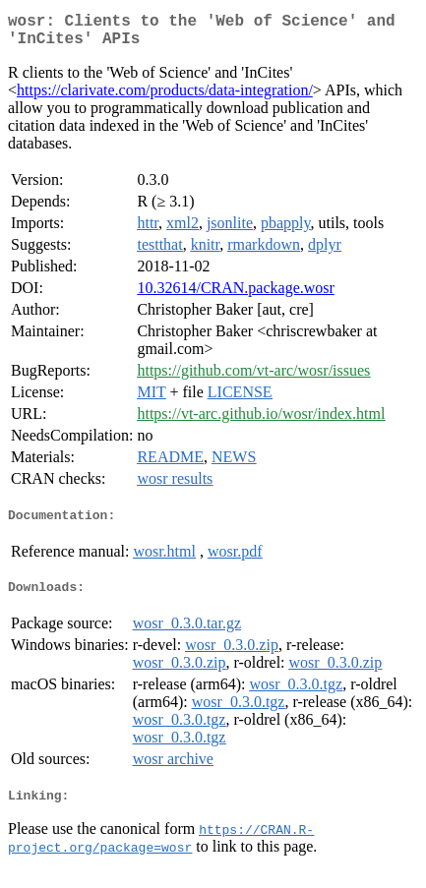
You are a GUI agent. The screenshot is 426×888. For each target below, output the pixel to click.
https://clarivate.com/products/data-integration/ (165, 97)
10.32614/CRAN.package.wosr (235, 295)
